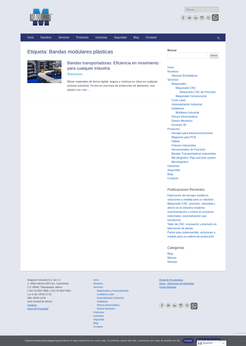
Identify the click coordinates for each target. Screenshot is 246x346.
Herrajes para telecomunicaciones (192, 133)
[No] (241, 340)
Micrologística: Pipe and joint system (194, 157)
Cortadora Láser (105, 294)
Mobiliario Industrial (187, 112)
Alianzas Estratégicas (185, 75)
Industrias (101, 37)
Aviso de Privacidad (37, 308)
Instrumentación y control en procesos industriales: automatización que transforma (190, 216)
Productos (82, 37)
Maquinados (179, 83)
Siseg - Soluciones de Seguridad (176, 283)
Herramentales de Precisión (188, 149)
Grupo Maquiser (167, 287)
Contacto (151, 37)
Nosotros (45, 37)
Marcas (171, 257)
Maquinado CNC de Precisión (198, 92)
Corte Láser (179, 100)
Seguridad (120, 37)
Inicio (30, 37)
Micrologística (180, 161)
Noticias (172, 261)
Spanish (205, 343)
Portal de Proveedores (171, 280)
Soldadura (178, 108)
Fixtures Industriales (184, 145)
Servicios (63, 37)
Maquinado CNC (186, 87)
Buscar (172, 50)
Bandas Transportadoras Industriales (194, 153)
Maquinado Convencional (191, 96)
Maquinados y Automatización (113, 290)
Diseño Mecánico (182, 120)
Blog (136, 37)
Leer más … (83, 89)
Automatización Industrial (187, 104)
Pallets (176, 141)
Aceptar (188, 340)
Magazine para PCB (184, 137)
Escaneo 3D (179, 124)
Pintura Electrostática (184, 116)
